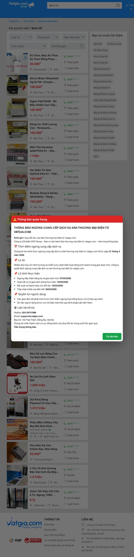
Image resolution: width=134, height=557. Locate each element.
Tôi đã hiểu (112, 336)
